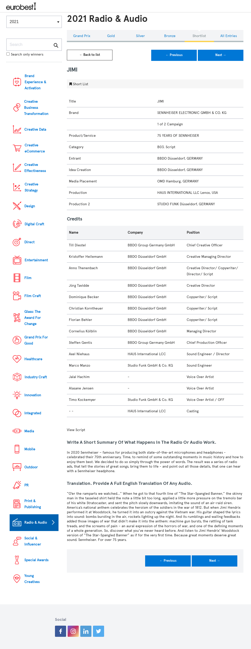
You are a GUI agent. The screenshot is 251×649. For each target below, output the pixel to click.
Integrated (32, 413)
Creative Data (35, 129)
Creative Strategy (31, 187)
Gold (111, 36)
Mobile (29, 449)
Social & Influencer (32, 541)
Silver (140, 36)
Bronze (170, 36)
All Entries (228, 36)
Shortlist (199, 36)
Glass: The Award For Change (32, 318)
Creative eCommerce (35, 148)
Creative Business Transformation (36, 107)
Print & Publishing (32, 504)
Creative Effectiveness (35, 168)
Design (29, 206)
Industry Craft (36, 377)
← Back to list (89, 55)
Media (29, 431)
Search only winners (24, 54)
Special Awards (36, 560)
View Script (76, 430)
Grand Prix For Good (36, 340)
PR (26, 485)
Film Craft (32, 296)
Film (27, 278)
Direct (29, 242)
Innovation (32, 395)
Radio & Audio (35, 522)
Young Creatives (32, 579)
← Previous (174, 55)
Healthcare (33, 359)
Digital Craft (34, 224)
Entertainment (36, 260)
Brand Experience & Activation (35, 82)
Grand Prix (81, 36)
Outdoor (31, 467)
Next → (220, 55)
